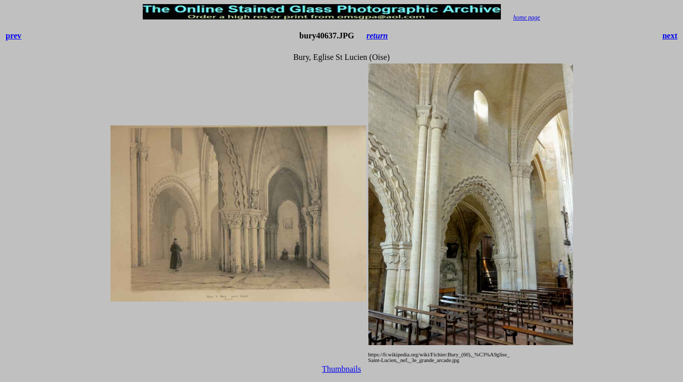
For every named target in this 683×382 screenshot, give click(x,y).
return (377, 35)
